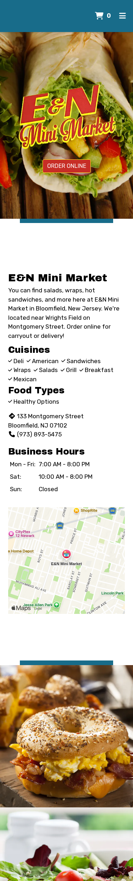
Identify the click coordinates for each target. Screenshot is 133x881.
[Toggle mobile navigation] (122, 16)
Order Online (66, 166)
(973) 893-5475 (35, 434)
